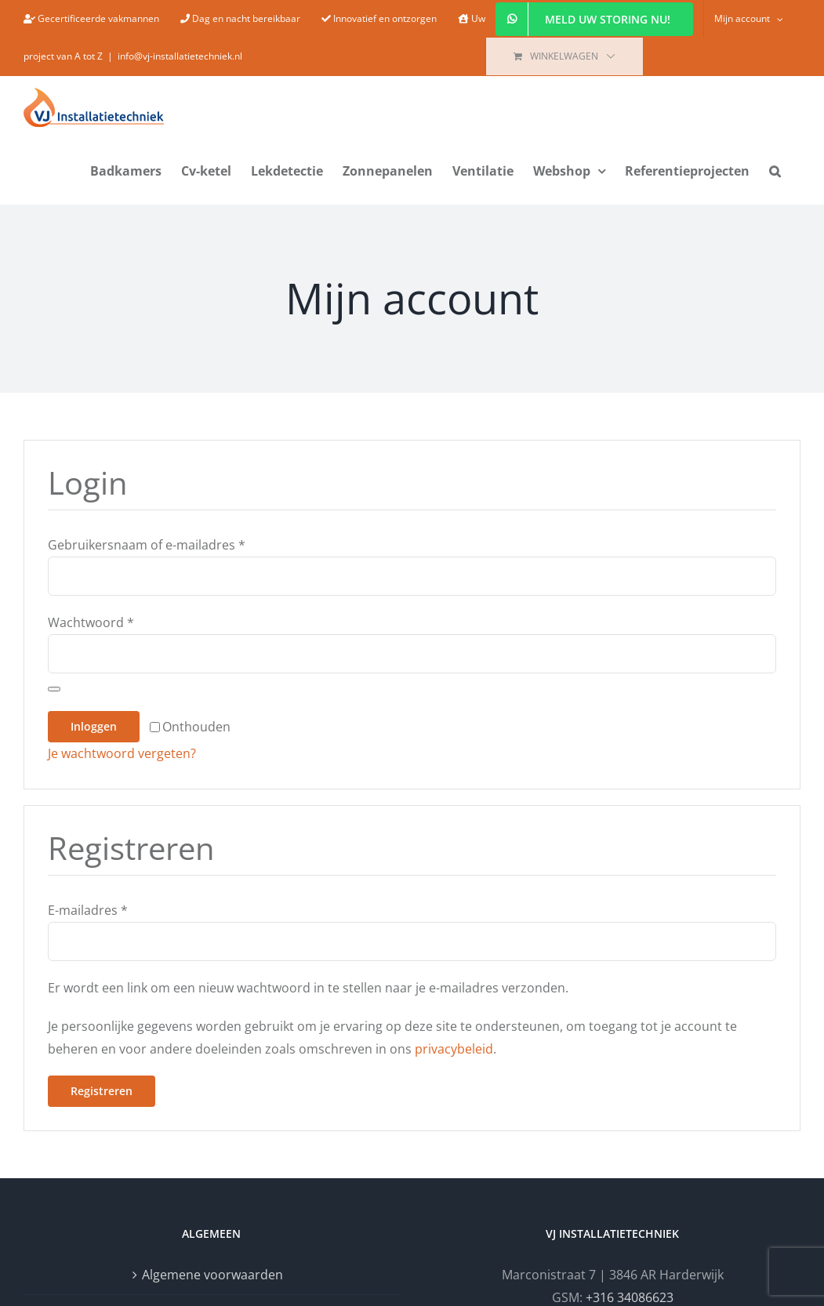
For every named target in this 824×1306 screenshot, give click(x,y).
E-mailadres (88, 910)
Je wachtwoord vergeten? (122, 753)
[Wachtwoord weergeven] (54, 689)
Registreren (101, 1090)
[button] (775, 169)
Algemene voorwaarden (212, 1274)
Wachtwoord (91, 622)
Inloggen (94, 726)
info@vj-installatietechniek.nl (180, 56)
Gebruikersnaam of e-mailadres (146, 544)
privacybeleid (454, 1048)
